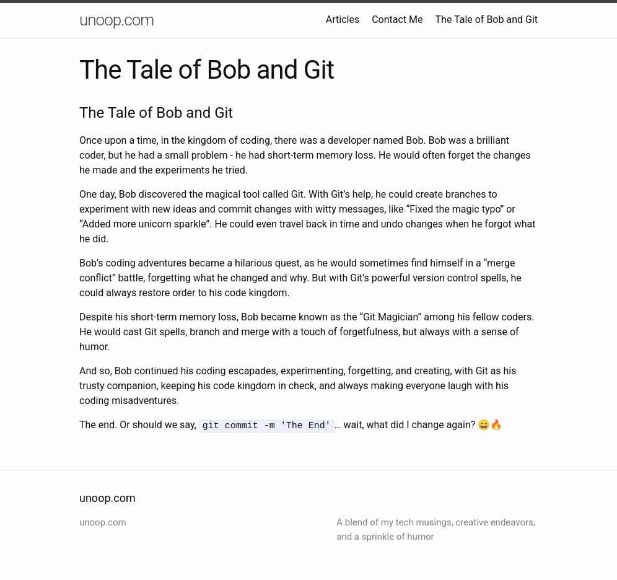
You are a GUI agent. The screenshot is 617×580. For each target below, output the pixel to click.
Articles (342, 19)
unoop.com (116, 20)
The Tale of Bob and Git (486, 19)
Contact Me (397, 19)
